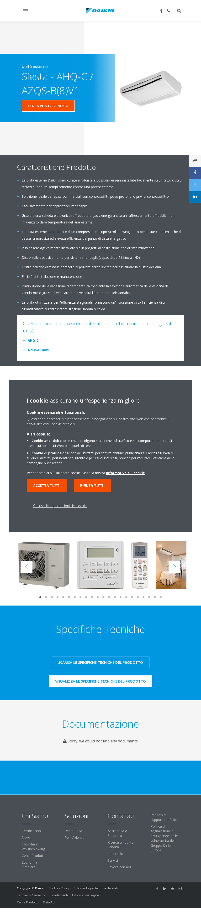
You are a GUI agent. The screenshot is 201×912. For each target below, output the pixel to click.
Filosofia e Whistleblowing (33, 846)
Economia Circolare (29, 864)
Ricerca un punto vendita (121, 844)
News (26, 837)
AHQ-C (33, 340)
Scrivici (113, 860)
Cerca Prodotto (34, 855)
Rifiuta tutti (92, 485)
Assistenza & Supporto (118, 833)
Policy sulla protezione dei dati (96, 888)
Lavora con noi (119, 867)
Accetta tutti (46, 485)
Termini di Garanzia (31, 895)
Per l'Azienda (75, 837)
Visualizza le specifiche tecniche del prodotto (100, 681)
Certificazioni (32, 831)
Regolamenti (59, 895)
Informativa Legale (85, 895)
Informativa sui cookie (125, 473)
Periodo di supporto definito (164, 817)
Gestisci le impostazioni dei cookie (60, 505)
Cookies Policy (58, 888)
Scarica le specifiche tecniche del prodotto (100, 662)
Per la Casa (73, 831)
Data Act (49, 902)
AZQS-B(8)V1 (38, 350)
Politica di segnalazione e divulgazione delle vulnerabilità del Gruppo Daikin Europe (164, 838)
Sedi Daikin (116, 853)
